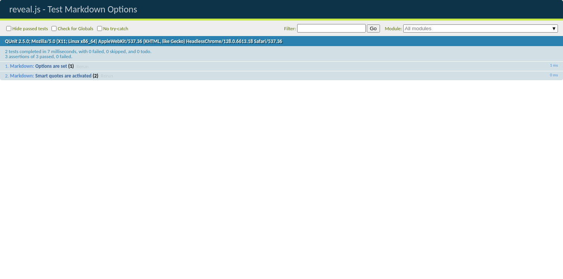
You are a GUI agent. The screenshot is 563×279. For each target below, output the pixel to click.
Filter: (325, 28)
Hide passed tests (27, 28)
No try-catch (112, 28)
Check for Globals (72, 28)
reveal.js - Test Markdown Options (73, 9)
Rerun (82, 66)
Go (373, 28)
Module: (471, 28)
